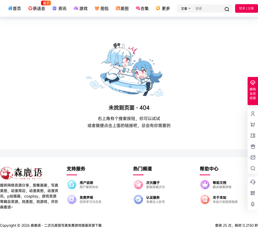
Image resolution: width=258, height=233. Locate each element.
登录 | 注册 (246, 8)
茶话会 (36, 6)
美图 (122, 8)
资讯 (59, 8)
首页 (14, 8)
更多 (163, 8)
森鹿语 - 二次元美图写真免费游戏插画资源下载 (66, 225)
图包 (101, 8)
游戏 (80, 8)
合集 (142, 8)
